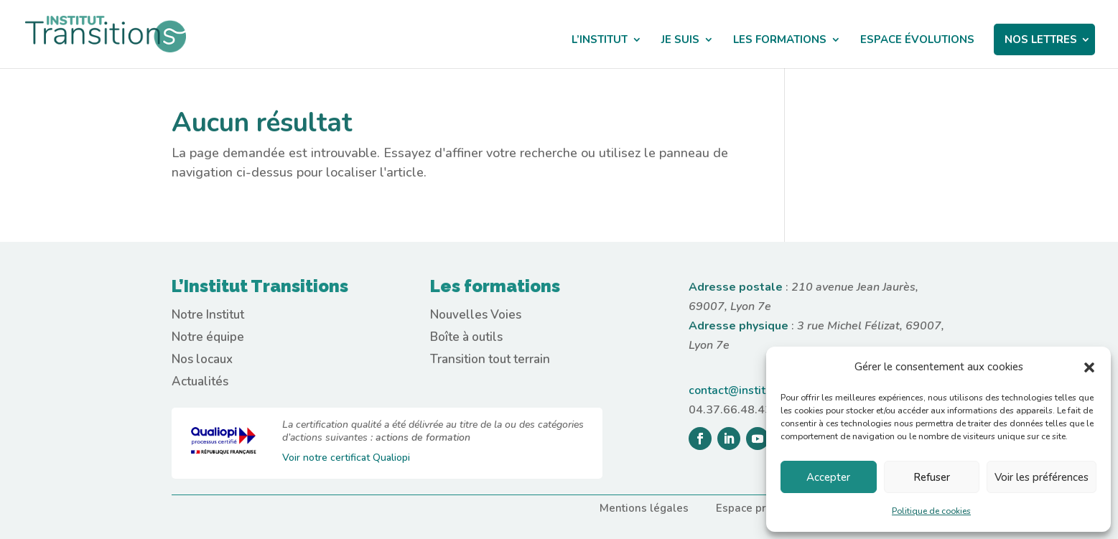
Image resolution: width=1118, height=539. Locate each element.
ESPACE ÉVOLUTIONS (917, 40)
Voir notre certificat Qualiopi (346, 457)
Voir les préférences (1041, 477)
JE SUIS (680, 40)
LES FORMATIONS (779, 40)
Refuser (931, 477)
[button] (1089, 367)
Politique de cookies (931, 511)
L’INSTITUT (600, 40)
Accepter (828, 477)
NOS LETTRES (1041, 39)
